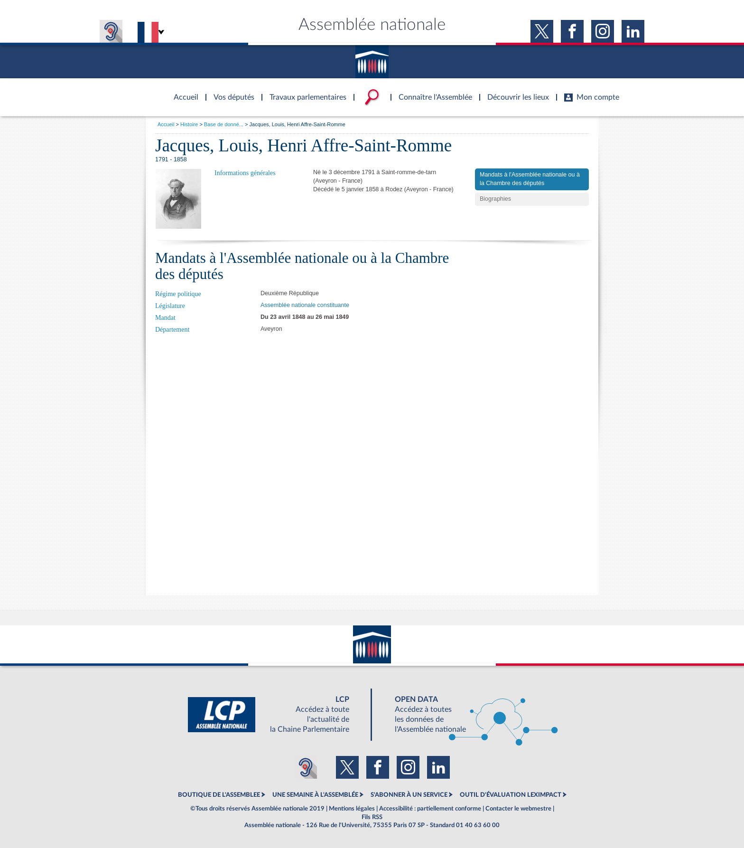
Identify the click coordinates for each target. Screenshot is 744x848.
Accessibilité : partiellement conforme (430, 808)
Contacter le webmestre (518, 808)
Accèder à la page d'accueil (182, 91)
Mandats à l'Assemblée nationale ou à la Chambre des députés (530, 178)
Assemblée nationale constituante (304, 305)
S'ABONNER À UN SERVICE (409, 795)
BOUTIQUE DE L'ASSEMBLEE (219, 795)
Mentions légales (352, 808)
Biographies (495, 199)
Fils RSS (372, 817)
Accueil (166, 124)
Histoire (189, 124)
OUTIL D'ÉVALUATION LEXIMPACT (510, 795)
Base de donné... (223, 124)
